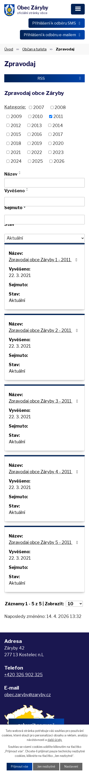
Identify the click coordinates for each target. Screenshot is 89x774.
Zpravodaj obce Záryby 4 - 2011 (44, 471)
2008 (60, 107)
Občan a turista (34, 49)
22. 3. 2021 (20, 275)
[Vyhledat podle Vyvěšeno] (44, 202)
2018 (16, 143)
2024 (16, 161)
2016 (37, 134)
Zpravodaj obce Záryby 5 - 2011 (44, 542)
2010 (37, 116)
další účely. (54, 740)
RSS (59, 78)
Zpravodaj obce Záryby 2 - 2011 (44, 330)
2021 (16, 152)
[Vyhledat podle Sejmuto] (44, 219)
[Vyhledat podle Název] (44, 182)
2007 (38, 107)
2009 (16, 116)
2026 (59, 161)
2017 (58, 134)
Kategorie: (15, 106)
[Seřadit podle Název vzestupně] (20, 172)
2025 (37, 161)
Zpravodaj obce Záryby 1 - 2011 (44, 259)
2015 (16, 134)
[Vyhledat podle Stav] (44, 238)
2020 (58, 143)
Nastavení (71, 766)
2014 (57, 125)
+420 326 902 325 (23, 674)
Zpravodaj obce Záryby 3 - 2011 (44, 401)
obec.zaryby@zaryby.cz (27, 694)
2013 (36, 125)
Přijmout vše (19, 766)
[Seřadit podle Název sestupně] (20, 174)
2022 (36, 152)
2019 (37, 143)
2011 (58, 116)
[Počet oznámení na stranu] (74, 604)
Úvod (8, 49)
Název (10, 174)
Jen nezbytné (46, 766)
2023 (58, 152)
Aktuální (17, 300)
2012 (16, 125)
